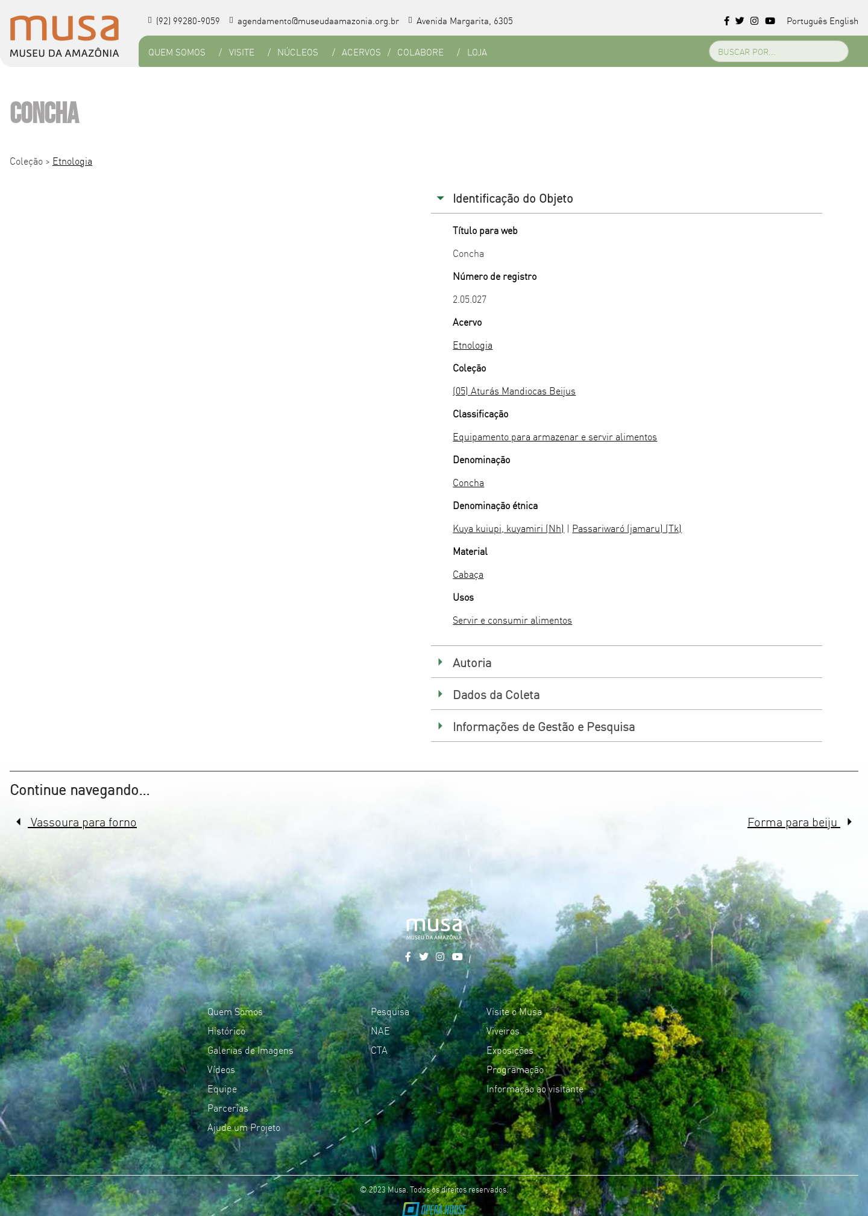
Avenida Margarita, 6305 (461, 20)
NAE (380, 1030)
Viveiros (503, 1030)
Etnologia (72, 160)
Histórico (226, 1030)
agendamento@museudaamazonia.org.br (314, 20)
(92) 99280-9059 (184, 20)
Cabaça (468, 573)
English (843, 20)
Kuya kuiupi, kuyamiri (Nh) (508, 527)
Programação (515, 1068)
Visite (241, 51)
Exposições (509, 1049)
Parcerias (227, 1107)
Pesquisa (390, 1011)
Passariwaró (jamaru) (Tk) (627, 527)
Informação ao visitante (534, 1088)
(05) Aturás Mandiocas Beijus (514, 390)
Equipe (222, 1088)
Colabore (420, 51)
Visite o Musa (514, 1011)
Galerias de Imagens (250, 1049)
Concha (468, 482)
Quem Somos (177, 51)
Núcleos (297, 51)
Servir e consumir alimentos (512, 619)
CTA (379, 1049)
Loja (477, 51)
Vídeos (221, 1068)
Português (807, 20)
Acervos (361, 51)
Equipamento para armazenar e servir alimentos (555, 436)
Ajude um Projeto (243, 1126)
